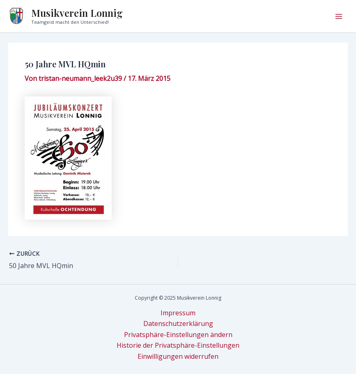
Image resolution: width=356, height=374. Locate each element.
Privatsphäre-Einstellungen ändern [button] (178, 334)
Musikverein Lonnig (77, 12)
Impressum (178, 312)
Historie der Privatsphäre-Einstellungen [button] (178, 345)
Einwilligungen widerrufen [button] (178, 356)
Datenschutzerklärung (178, 323)
